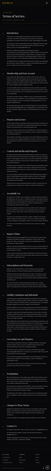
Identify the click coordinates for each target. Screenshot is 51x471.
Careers (21, 462)
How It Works (22, 460)
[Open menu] (46, 3)
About (20, 457)
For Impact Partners (7, 462)
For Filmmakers (6, 457)
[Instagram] (43, 468)
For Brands (5, 460)
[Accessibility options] (47, 467)
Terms (37, 460)
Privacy (37, 457)
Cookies (38, 462)
